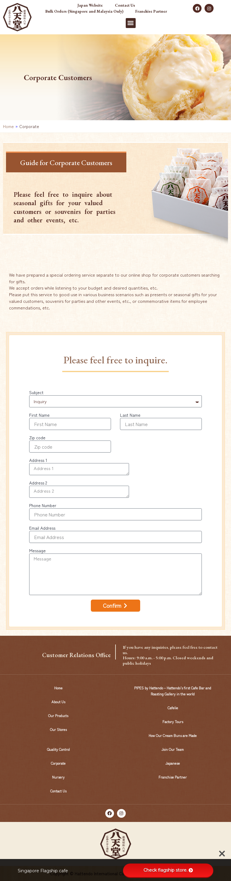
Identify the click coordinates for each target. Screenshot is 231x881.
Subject (36, 392)
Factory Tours (172, 721)
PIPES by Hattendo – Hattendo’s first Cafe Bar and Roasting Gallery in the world (172, 690)
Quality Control (58, 749)
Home (8, 126)
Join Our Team (173, 749)
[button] (131, 23)
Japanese (172, 763)
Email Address (42, 528)
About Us (58, 701)
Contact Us (125, 5)
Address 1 (38, 460)
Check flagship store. (168, 870)
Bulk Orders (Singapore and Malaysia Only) (84, 11)
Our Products (58, 715)
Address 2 (38, 483)
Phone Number (42, 505)
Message (37, 550)
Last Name (130, 415)
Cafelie (173, 707)
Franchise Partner (151, 11)
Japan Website (90, 5)
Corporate (58, 763)
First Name (39, 415)
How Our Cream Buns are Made (173, 735)
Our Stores (58, 729)
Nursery (58, 776)
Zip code (37, 437)
